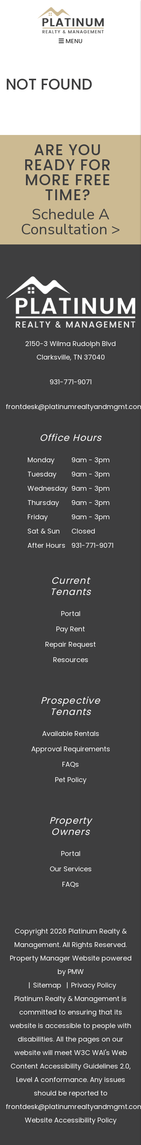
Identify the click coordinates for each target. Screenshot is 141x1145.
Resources (70, 659)
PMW (76, 971)
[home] (70, 19)
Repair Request (70, 644)
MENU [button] (70, 41)
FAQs (70, 764)
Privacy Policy (93, 985)
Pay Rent (70, 629)
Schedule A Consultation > (70, 222)
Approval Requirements (70, 749)
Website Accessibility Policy (71, 1120)
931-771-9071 (71, 382)
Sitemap (47, 985)
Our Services (71, 869)
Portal (70, 613)
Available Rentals (70, 733)
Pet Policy (70, 779)
